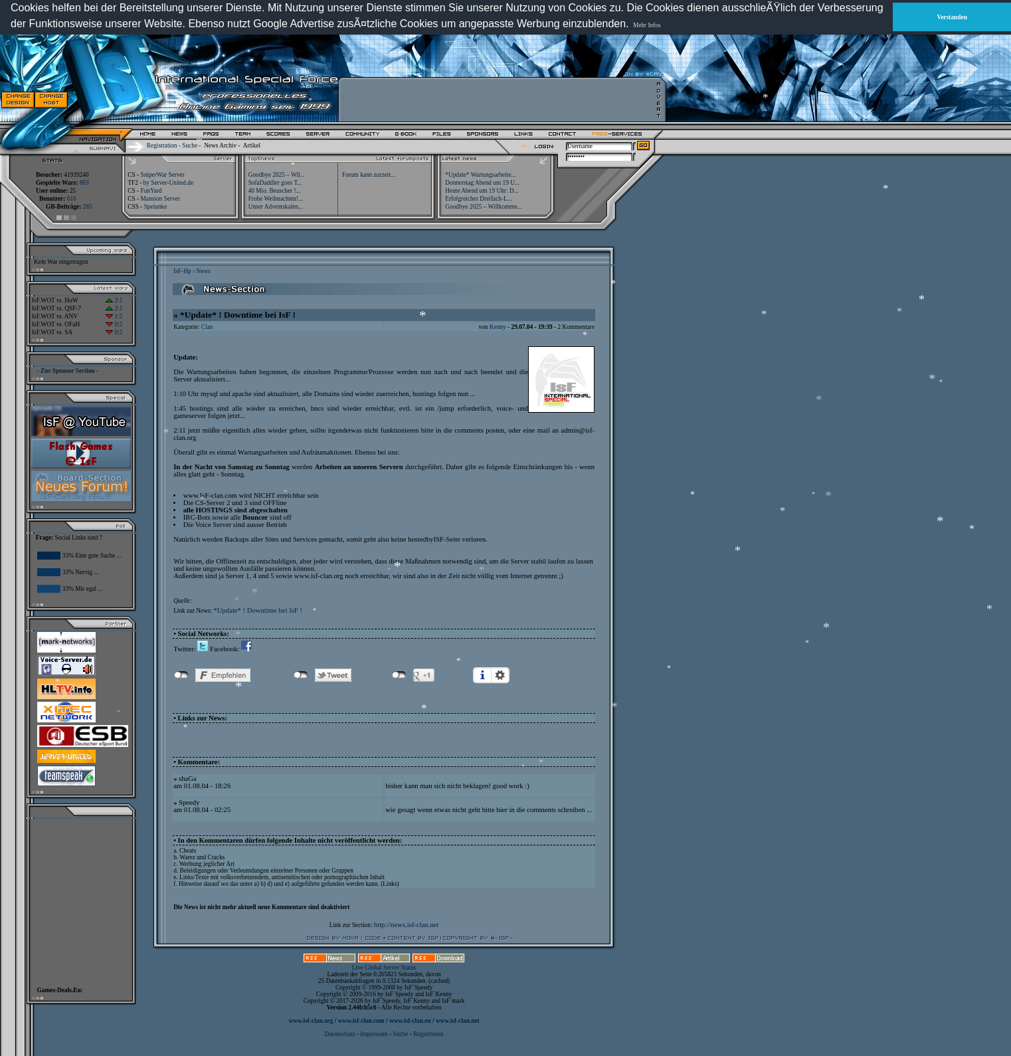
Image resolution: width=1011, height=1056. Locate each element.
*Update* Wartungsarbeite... (480, 174)
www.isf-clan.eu (410, 1020)
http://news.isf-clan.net (406, 924)
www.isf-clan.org (311, 1020)
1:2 (114, 316)
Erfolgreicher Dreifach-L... (478, 198)
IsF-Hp (182, 271)
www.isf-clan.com (361, 1020)
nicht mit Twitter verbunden (300, 675)
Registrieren (428, 1034)
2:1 (114, 300)
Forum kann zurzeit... (368, 174)
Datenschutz (340, 1034)
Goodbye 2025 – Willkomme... (483, 206)
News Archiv (220, 145)
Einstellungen (500, 675)
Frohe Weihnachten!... (276, 198)
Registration (162, 145)
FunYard (150, 190)
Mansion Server (159, 198)
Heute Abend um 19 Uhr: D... (481, 190)
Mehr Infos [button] (647, 25)
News (204, 271)
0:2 (114, 324)
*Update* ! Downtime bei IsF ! (258, 610)
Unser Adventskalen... (275, 206)
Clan (207, 327)
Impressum (373, 1034)
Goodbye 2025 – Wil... (276, 174)
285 (87, 206)
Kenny (498, 327)
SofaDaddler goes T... (275, 182)
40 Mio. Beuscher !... (274, 190)
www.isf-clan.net (458, 1020)
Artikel (251, 145)
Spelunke (155, 206)
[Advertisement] (498, 100)
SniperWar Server (162, 174)
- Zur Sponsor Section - (67, 371)
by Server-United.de (168, 182)
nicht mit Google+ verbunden (399, 675)
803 (84, 182)
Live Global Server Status (384, 967)
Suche (189, 145)
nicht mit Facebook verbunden (181, 675)
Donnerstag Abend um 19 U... (482, 182)
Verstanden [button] (952, 17)
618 (71, 198)
